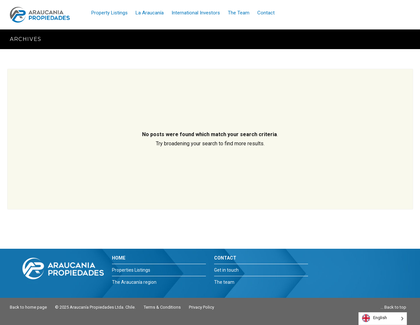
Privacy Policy (201, 307)
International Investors (196, 13)
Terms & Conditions (162, 307)
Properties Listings (131, 270)
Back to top (395, 307)
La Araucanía (150, 13)
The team (224, 282)
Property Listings (109, 13)
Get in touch (226, 270)
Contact (266, 13)
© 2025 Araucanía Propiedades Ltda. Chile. (95, 307)
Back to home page (28, 307)
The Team (238, 13)
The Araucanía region (134, 282)
